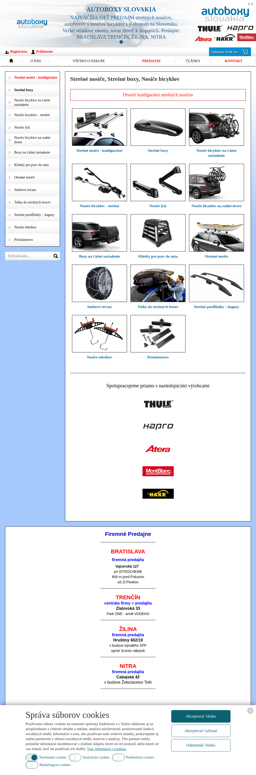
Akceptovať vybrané (200, 731)
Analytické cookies (96, 757)
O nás (35, 61)
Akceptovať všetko (201, 716)
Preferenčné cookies (140, 757)
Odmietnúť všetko (201, 745)
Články (193, 61)
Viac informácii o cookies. (106, 749)
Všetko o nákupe (88, 61)
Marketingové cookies (54, 765)
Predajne (151, 61)
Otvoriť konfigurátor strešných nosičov (158, 94)
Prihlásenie (44, 51)
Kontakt (233, 61)
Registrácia (18, 51)
